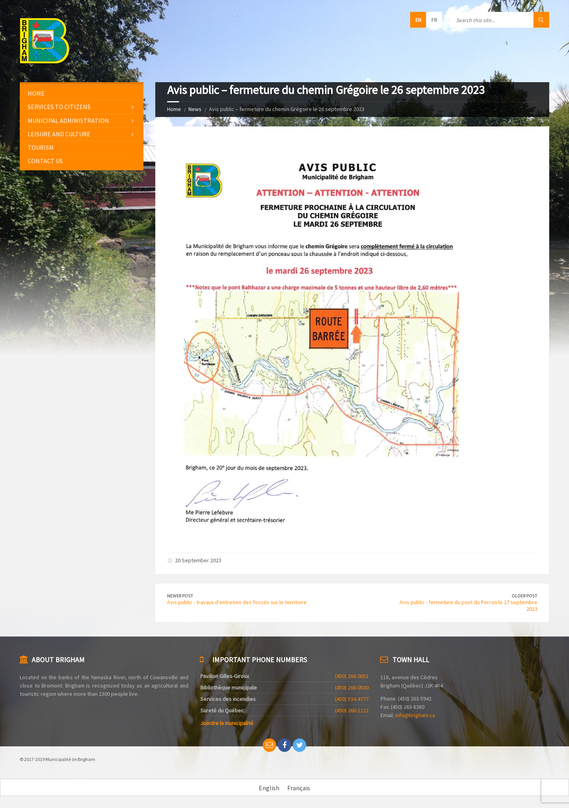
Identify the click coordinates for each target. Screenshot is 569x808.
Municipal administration (68, 120)
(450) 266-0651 (352, 676)
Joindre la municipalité (226, 723)
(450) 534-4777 (352, 699)
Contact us (45, 161)
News (195, 109)
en (418, 19)
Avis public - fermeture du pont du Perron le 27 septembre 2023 (468, 605)
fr (434, 19)
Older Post (524, 596)
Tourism (41, 147)
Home (174, 109)
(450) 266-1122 (352, 710)
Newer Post (180, 596)
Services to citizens (59, 107)
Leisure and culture (59, 134)
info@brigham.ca (415, 715)
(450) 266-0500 (352, 687)
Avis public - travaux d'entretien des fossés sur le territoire (237, 602)
